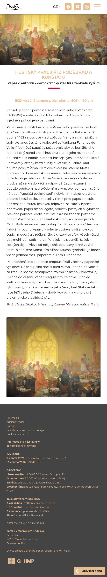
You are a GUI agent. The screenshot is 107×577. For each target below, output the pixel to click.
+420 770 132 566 (33, 523)
